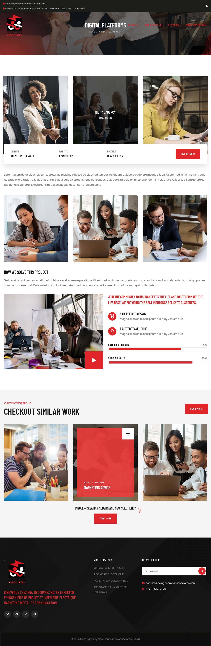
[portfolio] (36, 462)
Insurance (99, 482)
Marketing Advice (97, 487)
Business (88, 482)
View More (105, 518)
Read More (196, 408)
